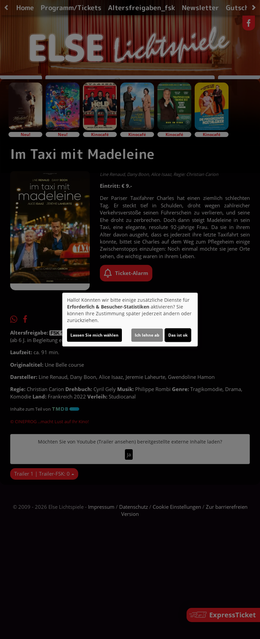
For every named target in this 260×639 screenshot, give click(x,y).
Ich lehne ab (147, 335)
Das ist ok (178, 335)
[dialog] (130, 320)
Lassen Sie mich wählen (94, 335)
